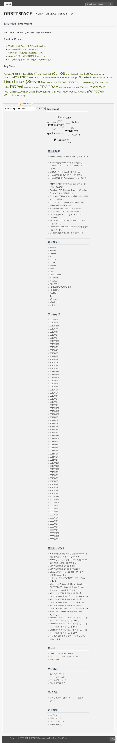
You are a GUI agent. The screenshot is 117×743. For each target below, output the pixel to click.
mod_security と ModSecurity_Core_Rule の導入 (29, 59)
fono (70, 563)
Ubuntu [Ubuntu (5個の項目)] (73, 91)
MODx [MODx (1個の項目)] (79, 82)
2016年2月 (54, 338)
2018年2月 (54, 323)
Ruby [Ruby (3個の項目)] (25, 92)
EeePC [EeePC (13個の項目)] (88, 73)
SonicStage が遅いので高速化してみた (25, 53)
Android (53, 247)
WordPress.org (56, 724)
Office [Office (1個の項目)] (106, 82)
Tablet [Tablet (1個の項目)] (53, 92)
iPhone (53, 266)
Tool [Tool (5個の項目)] (58, 91)
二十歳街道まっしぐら (59, 680)
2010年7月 (54, 478)
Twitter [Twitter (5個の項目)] (64, 91)
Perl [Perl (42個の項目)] (20, 87)
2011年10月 (55, 439)
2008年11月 (55, 536)
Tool (51, 296)
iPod (52, 269)
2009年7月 (54, 512)
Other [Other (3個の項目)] (6, 87)
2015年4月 (54, 350)
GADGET (54, 259)
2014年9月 (54, 356)
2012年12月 (55, 408)
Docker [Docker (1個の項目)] (80, 74)
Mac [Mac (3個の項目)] (44, 82)
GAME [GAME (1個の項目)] (53, 78)
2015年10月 (55, 344)
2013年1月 (54, 405)
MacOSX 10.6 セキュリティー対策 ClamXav (68, 636)
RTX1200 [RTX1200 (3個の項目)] (18, 92)
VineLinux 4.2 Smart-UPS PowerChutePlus (27, 46)
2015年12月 (55, 341)
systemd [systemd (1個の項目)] (46, 92)
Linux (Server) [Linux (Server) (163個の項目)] (28, 81)
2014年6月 (54, 362)
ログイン (53, 715)
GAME (52, 263)
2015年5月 (54, 347)
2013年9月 (54, 381)
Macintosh (54, 278)
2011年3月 (54, 454)
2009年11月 (55, 500)
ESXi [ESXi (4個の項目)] (17, 77)
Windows (53, 299)
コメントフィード (57, 721)
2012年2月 (54, 429)
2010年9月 (54, 472)
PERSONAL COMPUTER (60, 287)
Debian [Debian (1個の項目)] (74, 74)
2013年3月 (54, 399)
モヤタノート (55, 660)
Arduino (53, 250)
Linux (52, 272)
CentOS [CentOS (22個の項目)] (59, 73)
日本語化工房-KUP (57, 683)
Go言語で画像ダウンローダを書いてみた (66, 233)
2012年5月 (54, 423)
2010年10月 (55, 469)
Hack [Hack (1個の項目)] (62, 78)
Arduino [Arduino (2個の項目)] (24, 74)
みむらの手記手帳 (57, 674)
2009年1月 (54, 530)
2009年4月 (54, 521)
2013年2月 (54, 402)
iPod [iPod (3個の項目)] (88, 77)
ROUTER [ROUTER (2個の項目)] (8, 92)
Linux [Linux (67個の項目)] (8, 82)
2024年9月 (54, 320)
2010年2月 (54, 490)
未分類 (52, 305)
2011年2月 (54, 457)
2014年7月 (54, 359)
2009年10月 (55, 503)
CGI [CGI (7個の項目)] (68, 73)
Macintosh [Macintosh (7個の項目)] (61, 82)
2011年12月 (55, 436)
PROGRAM (54, 290)
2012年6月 (54, 420)
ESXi (52, 256)
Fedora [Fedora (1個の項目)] (31, 78)
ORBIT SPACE (18, 13)
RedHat (53, 293)
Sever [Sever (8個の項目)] (39, 91)
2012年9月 (54, 417)
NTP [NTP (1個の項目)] (101, 82)
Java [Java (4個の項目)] (93, 77)
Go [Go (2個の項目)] (58, 77)
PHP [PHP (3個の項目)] (26, 87)
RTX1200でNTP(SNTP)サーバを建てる (66, 175)
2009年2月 (54, 527)
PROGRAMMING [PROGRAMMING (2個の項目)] (67, 87)
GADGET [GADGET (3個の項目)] (45, 77)
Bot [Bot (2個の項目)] (49, 74)
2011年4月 (54, 451)
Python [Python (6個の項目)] (84, 87)
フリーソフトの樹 (57, 677)
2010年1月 (54, 493)
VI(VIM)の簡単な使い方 (59, 566)
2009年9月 (54, 506)
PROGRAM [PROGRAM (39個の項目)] (49, 87)
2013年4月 (54, 396)
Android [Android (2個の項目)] (7, 74)
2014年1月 (54, 368)
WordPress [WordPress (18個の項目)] (12, 95)
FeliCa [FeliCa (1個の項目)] (37, 78)
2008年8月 (54, 539)
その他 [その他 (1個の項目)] (22, 96)
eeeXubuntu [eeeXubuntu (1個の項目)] (9, 78)
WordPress (54, 302)
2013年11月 (55, 375)
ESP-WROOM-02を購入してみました (65, 208)
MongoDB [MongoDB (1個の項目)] (87, 82)
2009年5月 (54, 518)
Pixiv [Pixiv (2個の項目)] (31, 87)
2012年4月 (54, 426)
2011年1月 (54, 460)
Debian (53, 253)
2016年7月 (54, 329)
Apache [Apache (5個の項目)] (16, 73)
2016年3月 (54, 335)
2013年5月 (54, 393)
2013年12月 (55, 372)
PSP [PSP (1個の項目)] (77, 87)
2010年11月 (55, 466)
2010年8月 (54, 475)
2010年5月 (54, 481)
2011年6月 (54, 445)
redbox (59, 575)
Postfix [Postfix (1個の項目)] (36, 87)
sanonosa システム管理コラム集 (64, 657)
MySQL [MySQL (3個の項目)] (95, 82)
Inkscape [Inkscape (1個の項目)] (73, 78)
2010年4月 (54, 484)
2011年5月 (54, 448)
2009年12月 (55, 496)
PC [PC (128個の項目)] (13, 86)
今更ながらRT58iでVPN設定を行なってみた (68, 578)
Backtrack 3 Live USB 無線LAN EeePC (67, 612)
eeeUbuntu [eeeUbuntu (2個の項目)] (99, 74)
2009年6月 (54, 515)
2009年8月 (54, 509)
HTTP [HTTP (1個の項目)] (67, 78)
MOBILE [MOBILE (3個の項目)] (72, 82)
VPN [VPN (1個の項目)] (87, 92)
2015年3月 (54, 353)
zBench (51, 738)
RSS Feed (26, 104)
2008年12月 (55, 533)
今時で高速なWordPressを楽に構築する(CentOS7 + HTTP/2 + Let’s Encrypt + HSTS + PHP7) (69, 166)
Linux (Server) (55, 275)
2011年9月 (54, 442)
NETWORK (54, 284)
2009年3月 (54, 524)
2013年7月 (54, 387)
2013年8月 (54, 384)
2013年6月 (54, 390)
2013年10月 (55, 378)
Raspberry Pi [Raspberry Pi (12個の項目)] (97, 87)
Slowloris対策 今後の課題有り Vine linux (26, 56)
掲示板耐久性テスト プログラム (23, 49)
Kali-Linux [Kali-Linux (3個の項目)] (102, 77)
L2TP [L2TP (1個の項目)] (109, 78)
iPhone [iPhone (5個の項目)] (82, 77)
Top (113, 739)
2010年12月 (55, 463)
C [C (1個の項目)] (52, 74)
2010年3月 (54, 487)
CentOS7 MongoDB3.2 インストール (65, 172)
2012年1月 (54, 432)
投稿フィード (55, 718)
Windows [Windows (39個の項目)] (96, 91)
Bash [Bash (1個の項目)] (45, 74)
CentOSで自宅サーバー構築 (61, 653)
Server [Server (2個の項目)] (32, 92)
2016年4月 (54, 332)
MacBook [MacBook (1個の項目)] (51, 82)
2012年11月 (55, 411)
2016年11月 (55, 326)
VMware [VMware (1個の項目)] (81, 92)
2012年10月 (55, 414)
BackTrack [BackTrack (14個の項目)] (35, 73)
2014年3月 (54, 365)
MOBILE (53, 281)
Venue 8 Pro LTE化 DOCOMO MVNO (65, 211)
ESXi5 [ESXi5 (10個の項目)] (24, 77)
